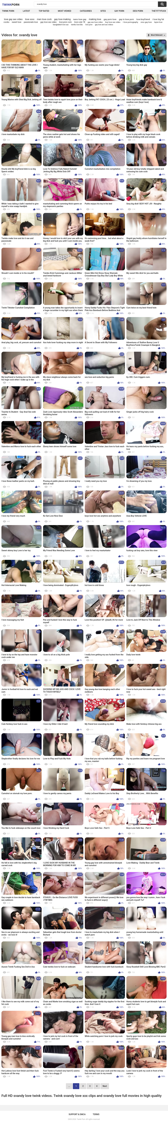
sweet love (16, 22)
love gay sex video (13, 19)
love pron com (65, 22)
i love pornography (130, 22)
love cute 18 (79, 22)
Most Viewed (64, 11)
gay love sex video (48, 22)
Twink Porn (8, 11)
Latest (26, 11)
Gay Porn (119, 11)
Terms (96, 1114)
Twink (10, 4)
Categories (86, 11)
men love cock (44, 19)
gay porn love (110, 19)
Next (105, 1086)
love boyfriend (143, 19)
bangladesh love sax (61, 25)
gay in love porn (126, 19)
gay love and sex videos (104, 25)
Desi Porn (138, 11)
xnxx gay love (146, 22)
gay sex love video (95, 22)
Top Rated (44, 11)
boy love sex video (112, 22)
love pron (88, 25)
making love (95, 19)
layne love (158, 22)
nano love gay (79, 19)
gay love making (62, 19)
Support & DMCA (77, 1114)
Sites (103, 11)
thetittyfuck (159, 11)
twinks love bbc (77, 25)
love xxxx (29, 19)
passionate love (31, 22)
